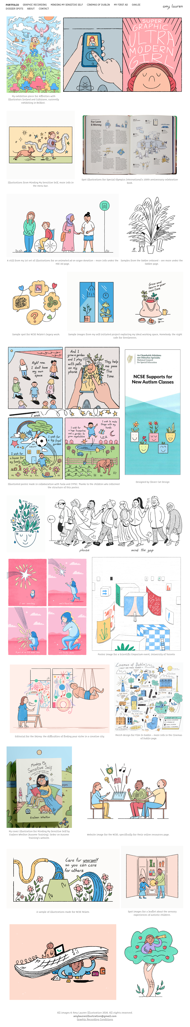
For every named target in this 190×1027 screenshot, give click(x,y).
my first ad (121, 4)
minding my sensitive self (67, 4)
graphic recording (35, 4)
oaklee (136, 4)
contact (44, 8)
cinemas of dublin (98, 4)
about (31, 8)
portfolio (12, 4)
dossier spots (14, 8)
